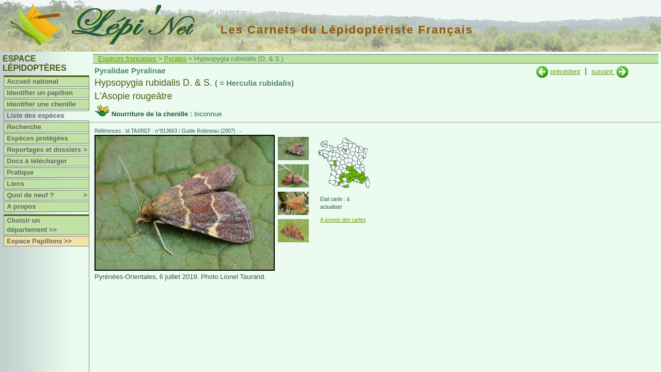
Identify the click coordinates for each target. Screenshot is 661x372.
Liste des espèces (35, 115)
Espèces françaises (127, 59)
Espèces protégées (37, 138)
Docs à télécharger (37, 161)
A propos (21, 206)
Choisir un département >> (32, 225)
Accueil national (32, 81)
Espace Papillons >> (39, 241)
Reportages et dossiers (48, 149)
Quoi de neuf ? (48, 195)
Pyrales (175, 59)
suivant (603, 71)
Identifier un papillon (40, 93)
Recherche (24, 127)
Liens (15, 184)
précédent (565, 71)
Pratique (20, 172)
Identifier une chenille (41, 104)
